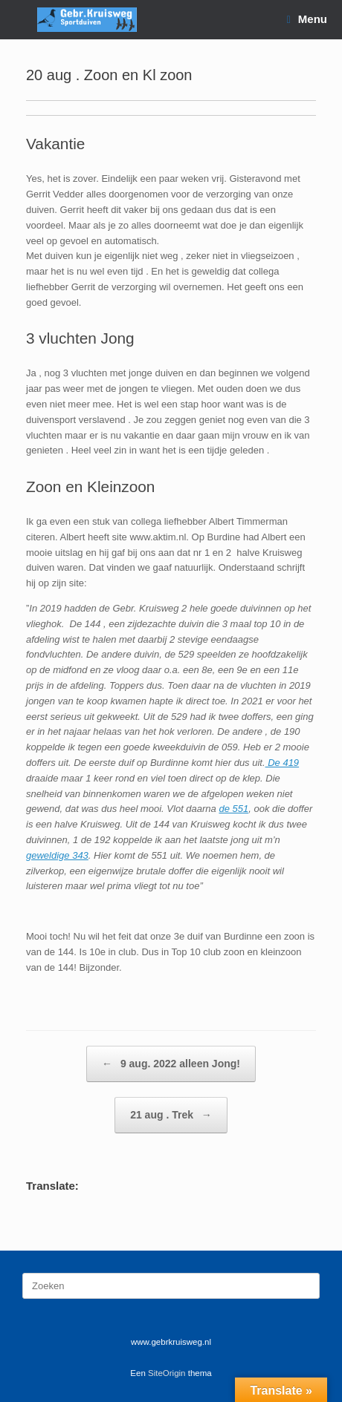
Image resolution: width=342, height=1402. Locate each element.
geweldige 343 (57, 855)
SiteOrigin (167, 1373)
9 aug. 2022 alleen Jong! (171, 1064)
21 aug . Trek (171, 1115)
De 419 (282, 762)
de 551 (233, 808)
